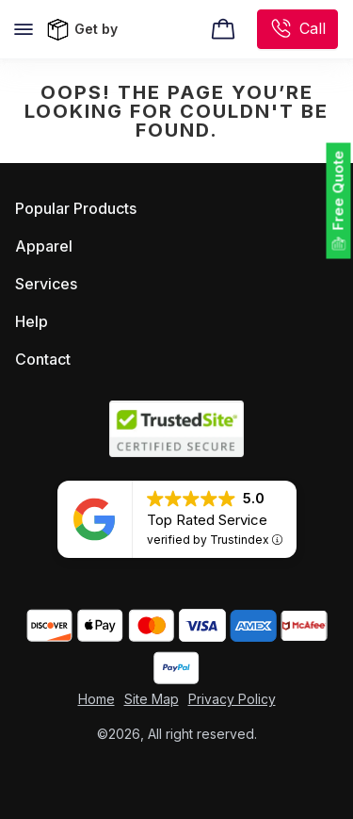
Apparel (43, 246)
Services (46, 283)
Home (96, 699)
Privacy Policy (232, 699)
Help (31, 321)
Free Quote (338, 191)
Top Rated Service (207, 520)
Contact (43, 359)
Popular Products (75, 208)
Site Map (151, 699)
